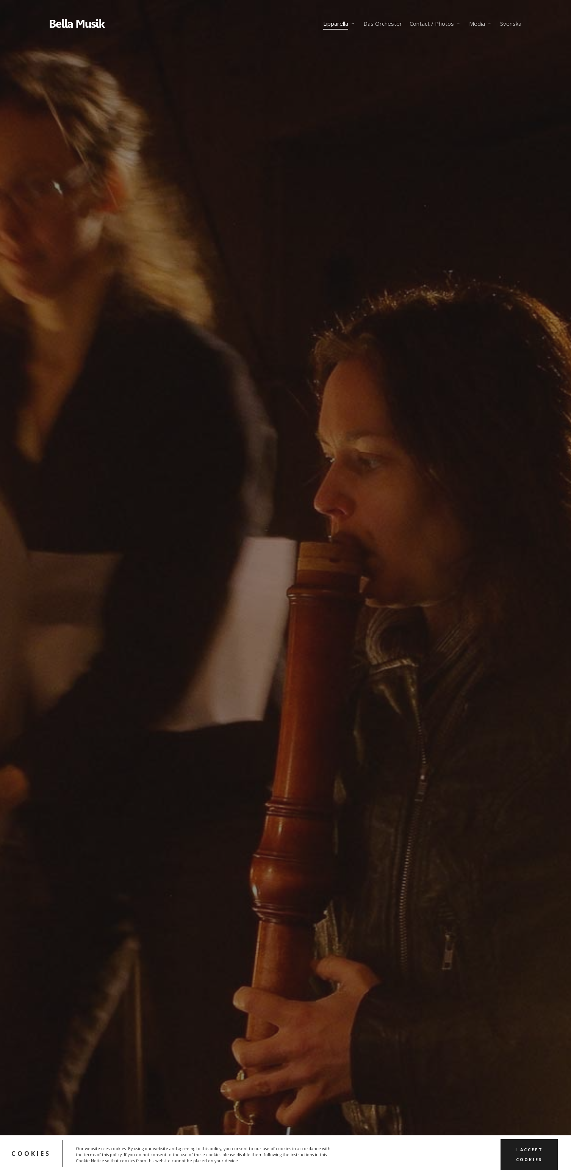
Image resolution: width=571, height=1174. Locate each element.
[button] (77, 647)
